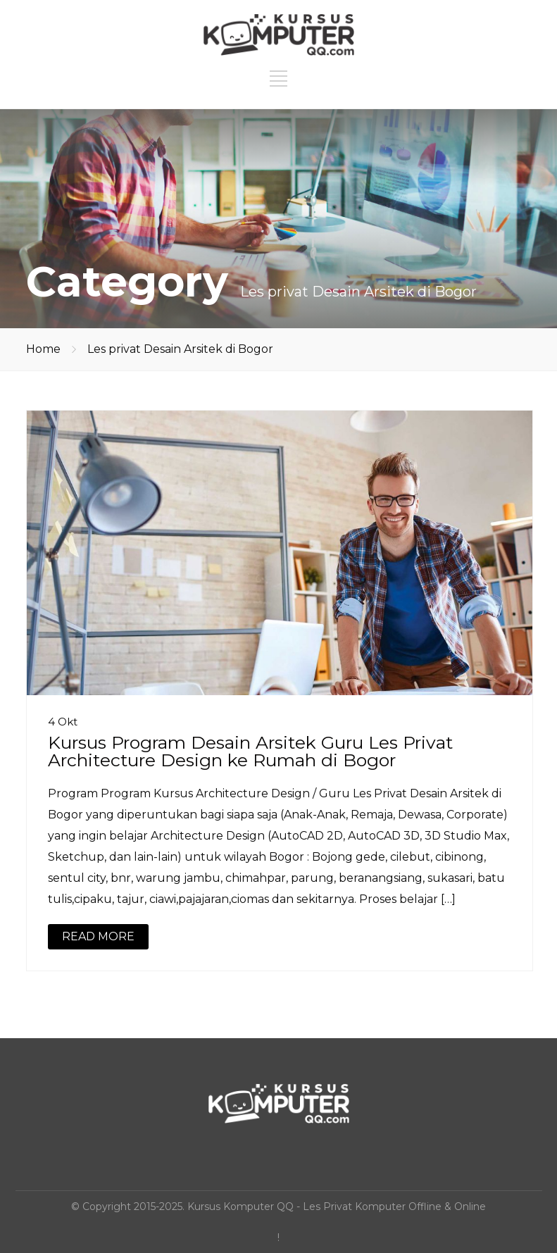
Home (43, 349)
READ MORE (98, 936)
